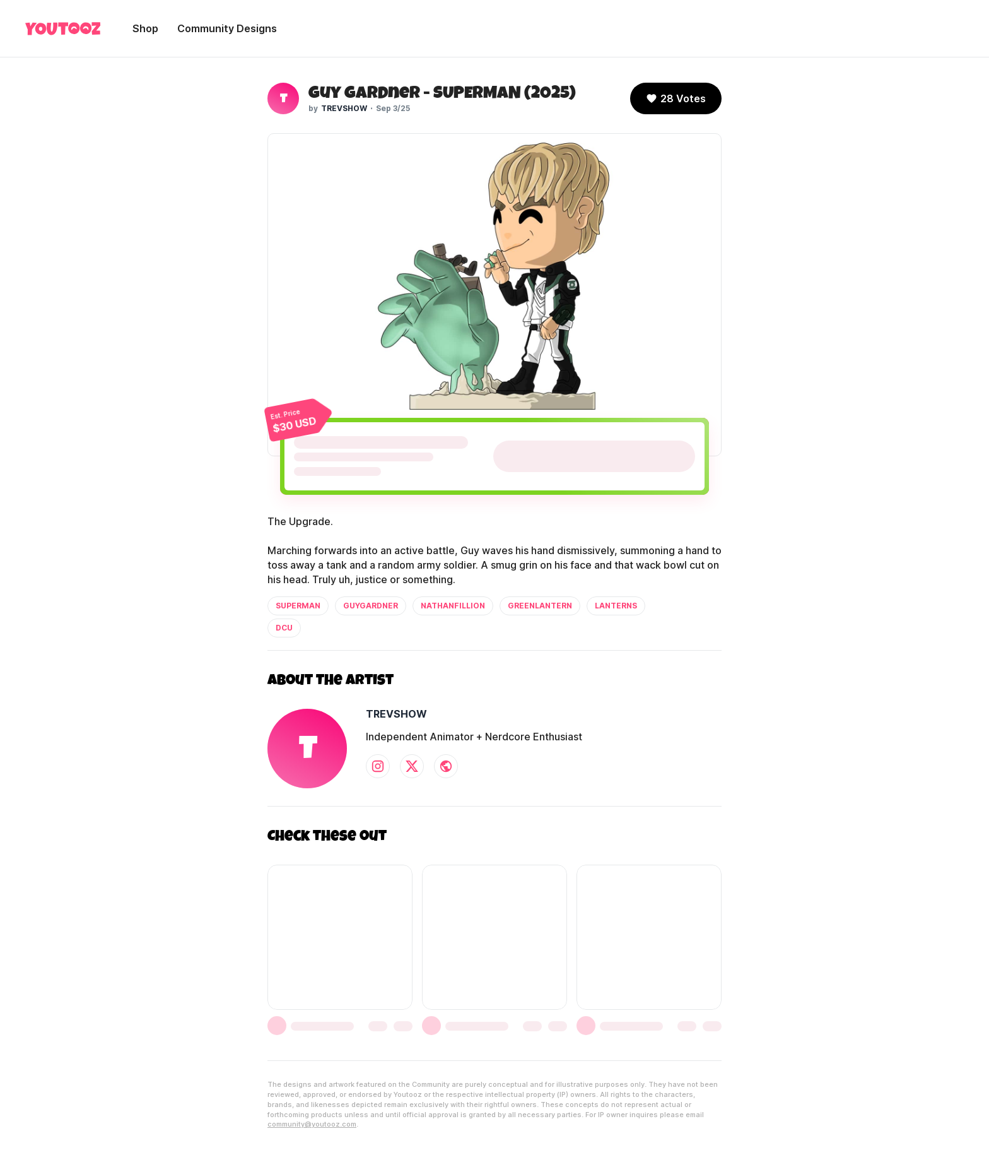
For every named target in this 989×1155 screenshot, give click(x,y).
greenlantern (540, 605)
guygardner (370, 605)
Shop (145, 28)
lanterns (616, 605)
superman (298, 605)
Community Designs (227, 28)
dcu (284, 627)
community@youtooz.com (311, 1124)
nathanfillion (453, 605)
